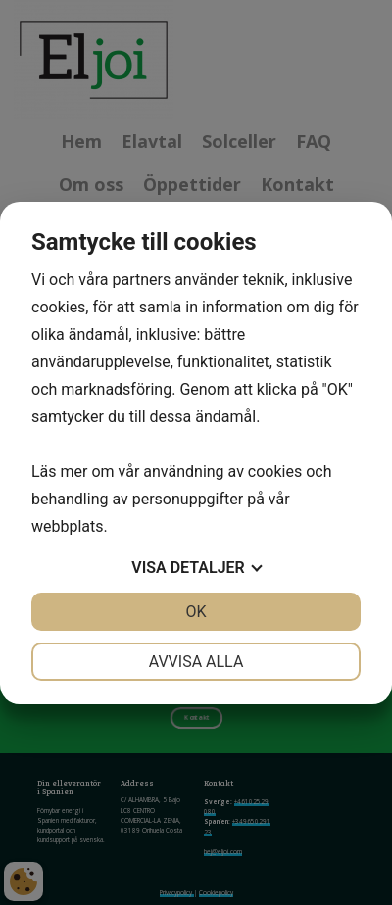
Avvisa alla (196, 661)
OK (195, 611)
